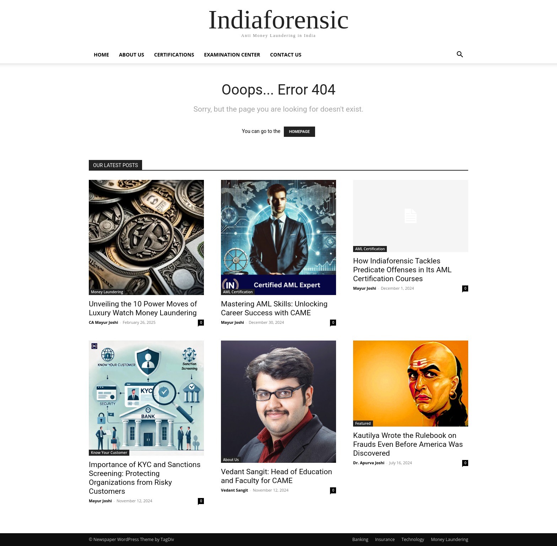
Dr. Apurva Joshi (368, 462)
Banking (360, 539)
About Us (131, 54)
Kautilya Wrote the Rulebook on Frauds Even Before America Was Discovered (408, 444)
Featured (363, 423)
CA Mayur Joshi (103, 322)
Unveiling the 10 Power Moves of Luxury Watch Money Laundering (143, 308)
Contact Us (285, 54)
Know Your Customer (109, 452)
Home (101, 54)
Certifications (174, 54)
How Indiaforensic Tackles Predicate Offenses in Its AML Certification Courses (402, 270)
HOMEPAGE (299, 131)
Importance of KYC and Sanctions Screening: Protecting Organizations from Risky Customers (145, 478)
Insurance (385, 539)
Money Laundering (107, 291)
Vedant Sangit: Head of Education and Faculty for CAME (276, 476)
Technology (412, 539)
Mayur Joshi (232, 322)
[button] (459, 55)
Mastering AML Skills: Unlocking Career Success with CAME (274, 308)
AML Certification (238, 291)
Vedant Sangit (234, 490)
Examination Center (232, 54)
